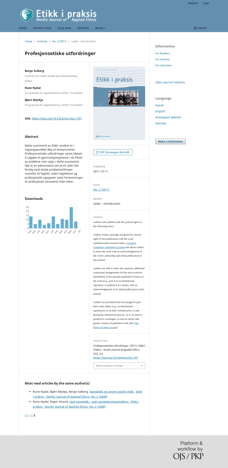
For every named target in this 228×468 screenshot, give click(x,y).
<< (26, 415)
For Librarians (163, 65)
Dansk (159, 105)
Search (200, 28)
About (99, 28)
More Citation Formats (109, 365)
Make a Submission (170, 141)
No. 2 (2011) (59, 41)
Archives (83, 28)
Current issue (42, 28)
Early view (64, 28)
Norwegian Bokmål (168, 117)
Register (193, 3)
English (160, 111)
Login (206, 3)
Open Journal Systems (170, 82)
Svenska (160, 123)
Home (23, 28)
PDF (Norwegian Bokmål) (114, 152)
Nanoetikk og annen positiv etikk (112, 392)
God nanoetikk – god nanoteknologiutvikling (99, 402)
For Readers (162, 53)
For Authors (162, 59)
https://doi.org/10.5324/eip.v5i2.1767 (57, 118)
